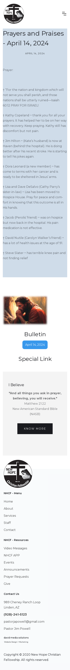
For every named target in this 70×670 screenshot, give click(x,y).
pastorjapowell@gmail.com (24, 621)
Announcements (16, 569)
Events (9, 562)
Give (7, 584)
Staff (7, 523)
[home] (14, 14)
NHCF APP (12, 555)
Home (8, 501)
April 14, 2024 (35, 344)
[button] (64, 13)
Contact (10, 530)
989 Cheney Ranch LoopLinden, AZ (22, 604)
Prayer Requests (16, 576)
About (8, 508)
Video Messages (15, 548)
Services (10, 515)
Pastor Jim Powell (17, 628)
